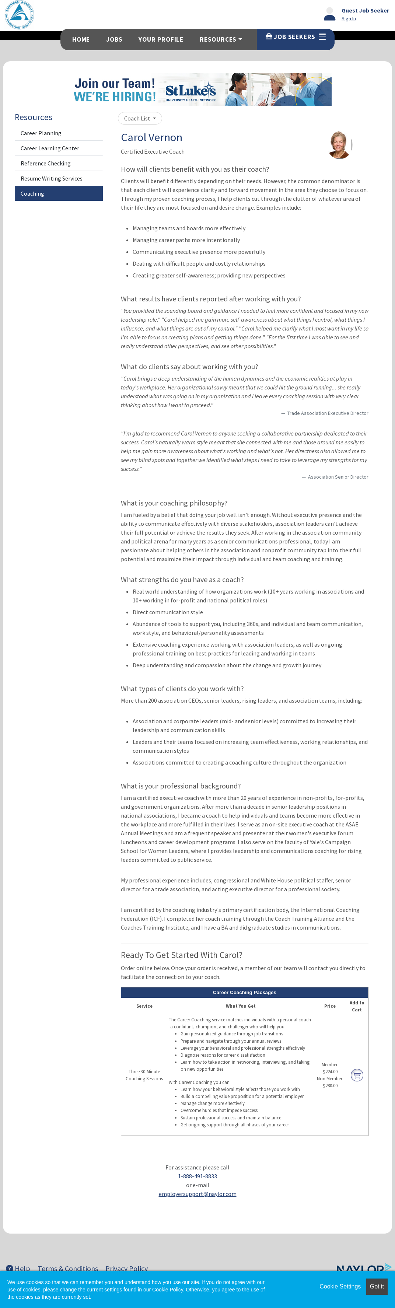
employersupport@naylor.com (198, 1193)
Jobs (114, 39)
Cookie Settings (340, 1286)
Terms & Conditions (68, 1268)
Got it (377, 1286)
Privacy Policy (126, 1268)
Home (81, 39)
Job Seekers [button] (296, 37)
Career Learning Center (50, 148)
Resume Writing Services (52, 178)
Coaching (32, 193)
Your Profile (161, 39)
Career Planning (41, 133)
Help (18, 1268)
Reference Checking (46, 163)
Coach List (137, 118)
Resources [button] (218, 39)
